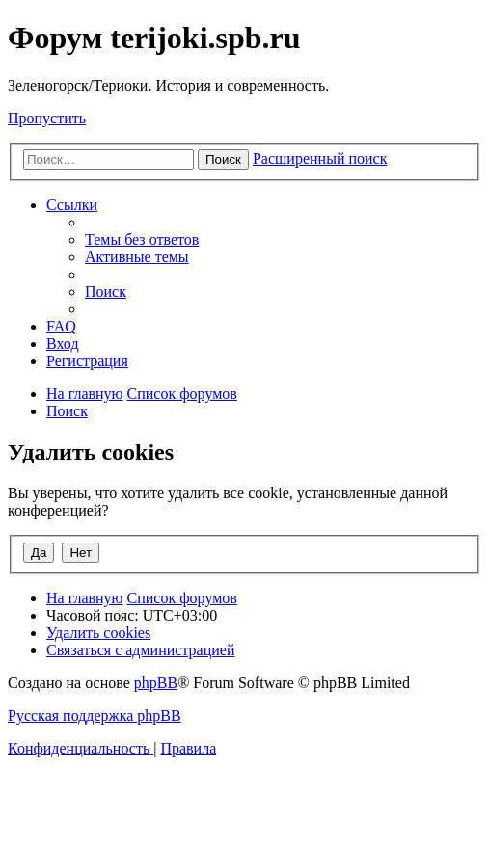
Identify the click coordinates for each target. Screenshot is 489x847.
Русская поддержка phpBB (94, 715)
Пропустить (47, 118)
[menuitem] (142, 239)
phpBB (155, 683)
